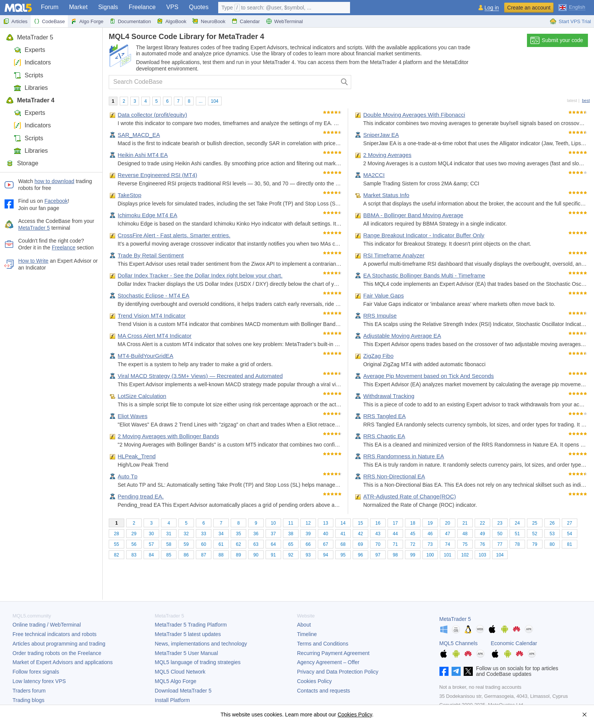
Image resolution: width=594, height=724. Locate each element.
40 (325, 533)
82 (116, 555)
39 (308, 533)
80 (552, 544)
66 (308, 544)
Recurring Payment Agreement (333, 653)
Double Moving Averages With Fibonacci (414, 114)
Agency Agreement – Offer (328, 662)
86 (186, 555)
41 (343, 533)
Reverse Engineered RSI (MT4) (157, 175)
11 (290, 523)
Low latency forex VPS (39, 681)
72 (412, 544)
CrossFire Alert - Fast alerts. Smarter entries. (174, 235)
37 (273, 533)
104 (215, 101)
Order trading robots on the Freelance (57, 653)
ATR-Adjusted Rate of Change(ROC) (409, 496)
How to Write (33, 261)
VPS (172, 7)
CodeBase (49, 21)
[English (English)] (571, 7)
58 (168, 544)
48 (465, 533)
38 (290, 533)
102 (465, 555)
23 (499, 523)
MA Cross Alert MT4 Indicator (155, 335)
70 (377, 544)
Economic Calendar (514, 643)
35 (238, 533)
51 (517, 533)
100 (430, 555)
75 (465, 544)
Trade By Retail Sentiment (151, 255)
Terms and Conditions (322, 644)
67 (325, 544)
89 (238, 555)
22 (482, 523)
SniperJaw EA (381, 135)
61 (221, 544)
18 (412, 523)
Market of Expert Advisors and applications (63, 662)
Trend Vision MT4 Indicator (152, 315)
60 (203, 544)
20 (447, 523)
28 (116, 533)
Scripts (28, 75)
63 (255, 544)
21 (465, 523)
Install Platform (172, 700)
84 (151, 555)
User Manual (186, 653)
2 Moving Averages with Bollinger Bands (168, 436)
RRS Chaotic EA (384, 436)
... (201, 101)
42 (360, 533)
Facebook (55, 201)
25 (534, 523)
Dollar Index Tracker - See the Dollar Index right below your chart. (200, 275)
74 (447, 544)
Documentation (130, 21)
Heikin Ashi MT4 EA (143, 155)
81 (569, 544)
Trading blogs (28, 700)
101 (447, 555)
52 (534, 533)
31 (168, 533)
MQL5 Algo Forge (176, 681)
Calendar (245, 21)
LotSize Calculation (142, 396)
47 (447, 533)
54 (569, 533)
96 (360, 555)
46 (430, 533)
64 (273, 544)
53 (552, 533)
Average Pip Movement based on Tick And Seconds (428, 376)
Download (183, 691)
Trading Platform (191, 625)
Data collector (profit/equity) (152, 114)
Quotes (199, 7)
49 (482, 533)
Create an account (528, 8)
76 (482, 544)
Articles (15, 21)
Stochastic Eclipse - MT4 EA (153, 295)
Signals (108, 7)
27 (569, 523)
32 (186, 533)
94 (325, 555)
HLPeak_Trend (137, 456)
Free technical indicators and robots (55, 634)
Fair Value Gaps (383, 295)
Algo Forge (87, 21)
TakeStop (130, 195)
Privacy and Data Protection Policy (337, 672)
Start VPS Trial (570, 21)
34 (221, 533)
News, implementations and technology (201, 644)
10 (273, 523)
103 (482, 555)
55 (116, 544)
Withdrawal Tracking (388, 396)
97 (377, 555)
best (586, 100)
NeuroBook (208, 21)
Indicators (32, 62)
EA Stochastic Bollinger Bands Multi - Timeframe (424, 275)
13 (325, 523)
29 (133, 533)
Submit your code (556, 40)
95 (343, 555)
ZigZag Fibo (378, 356)
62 (238, 544)
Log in (492, 8)
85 (168, 555)
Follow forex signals (36, 672)
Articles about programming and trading (59, 644)
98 (395, 555)
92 (290, 555)
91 (273, 555)
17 (395, 523)
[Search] (344, 82)
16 (377, 523)
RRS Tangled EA (384, 416)
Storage (22, 163)
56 (133, 544)
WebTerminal (284, 21)
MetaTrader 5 (29, 37)
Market (78, 7)
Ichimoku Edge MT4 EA (148, 215)
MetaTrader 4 (30, 100)
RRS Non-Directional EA (394, 476)
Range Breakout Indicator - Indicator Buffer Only (424, 235)
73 (430, 544)
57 (151, 544)
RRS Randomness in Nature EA (403, 456)
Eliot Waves (133, 416)
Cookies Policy (314, 681)
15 (360, 523)
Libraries (31, 87)
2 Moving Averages (387, 155)
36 (255, 533)
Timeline (307, 634)
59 (186, 544)
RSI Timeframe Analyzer (394, 255)
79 (534, 544)
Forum (49, 7)
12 (308, 523)
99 (412, 555)
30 (151, 533)
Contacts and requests (323, 691)
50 (499, 533)
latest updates (188, 634)
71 (395, 544)
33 (203, 533)
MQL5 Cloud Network (180, 672)
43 (377, 533)
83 (133, 555)
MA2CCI (374, 175)
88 (221, 555)
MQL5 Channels (458, 643)
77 (499, 544)
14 (343, 523)
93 (308, 555)
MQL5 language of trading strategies (198, 662)
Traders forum (29, 691)
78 (517, 544)
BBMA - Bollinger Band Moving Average (413, 215)
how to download (54, 181)
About (304, 625)
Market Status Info (386, 195)
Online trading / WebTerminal (47, 625)
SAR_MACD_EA (139, 135)
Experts (29, 49)
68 (343, 544)
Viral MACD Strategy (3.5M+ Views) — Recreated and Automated (200, 376)
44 (395, 533)
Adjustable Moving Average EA (402, 335)
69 (360, 544)
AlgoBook (171, 21)
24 (517, 523)
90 (255, 555)
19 (430, 523)
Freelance (142, 7)
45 (412, 533)
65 (290, 544)
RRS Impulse (380, 315)
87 (203, 555)
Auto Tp (128, 476)
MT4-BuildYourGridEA (146, 356)
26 (552, 523)
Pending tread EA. (141, 496)
